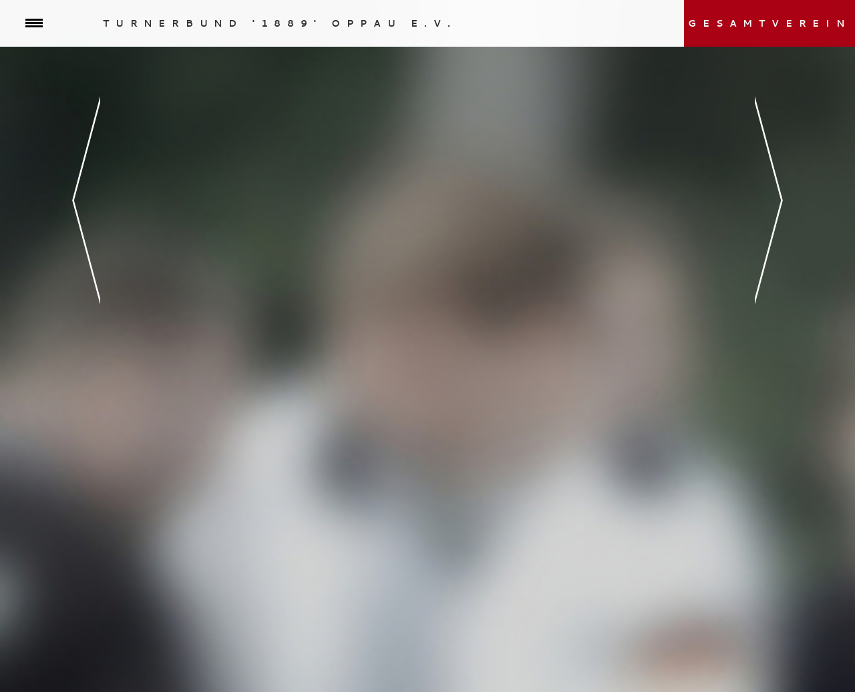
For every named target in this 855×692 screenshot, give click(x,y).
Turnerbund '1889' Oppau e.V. (279, 23)
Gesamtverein (769, 23)
